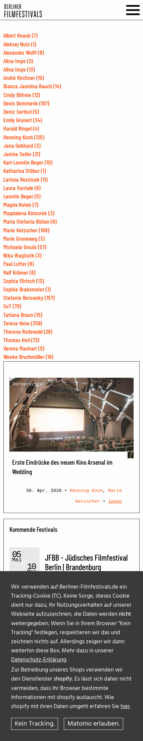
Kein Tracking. (34, 724)
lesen (115, 501)
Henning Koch (86, 490)
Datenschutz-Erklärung (38, 659)
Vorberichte (28, 384)
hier (125, 706)
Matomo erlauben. (93, 724)
